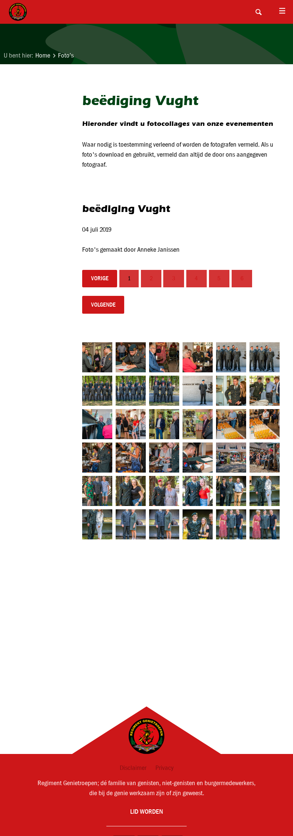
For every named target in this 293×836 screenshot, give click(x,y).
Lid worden (146, 811)
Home (42, 55)
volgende (103, 304)
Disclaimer (133, 768)
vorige (100, 278)
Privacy (164, 768)
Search (258, 12)
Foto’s (66, 55)
